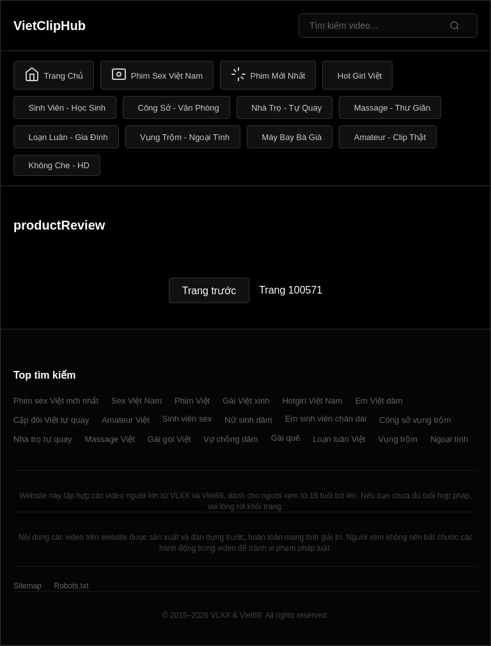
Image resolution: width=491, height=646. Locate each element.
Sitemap (27, 585)
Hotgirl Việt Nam (312, 401)
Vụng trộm (398, 439)
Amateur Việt (126, 420)
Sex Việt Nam (136, 401)
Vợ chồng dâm (230, 439)
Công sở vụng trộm (415, 420)
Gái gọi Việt (169, 439)
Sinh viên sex (187, 418)
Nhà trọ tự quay (42, 439)
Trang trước (209, 290)
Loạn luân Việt (339, 439)
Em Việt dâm (379, 401)
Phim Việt (192, 401)
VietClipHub (49, 26)
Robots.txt (71, 585)
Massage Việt (109, 439)
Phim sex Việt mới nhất (55, 401)
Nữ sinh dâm (248, 420)
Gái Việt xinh (245, 401)
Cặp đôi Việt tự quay (51, 420)
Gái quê (285, 438)
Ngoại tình (449, 439)
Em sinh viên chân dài (325, 418)
